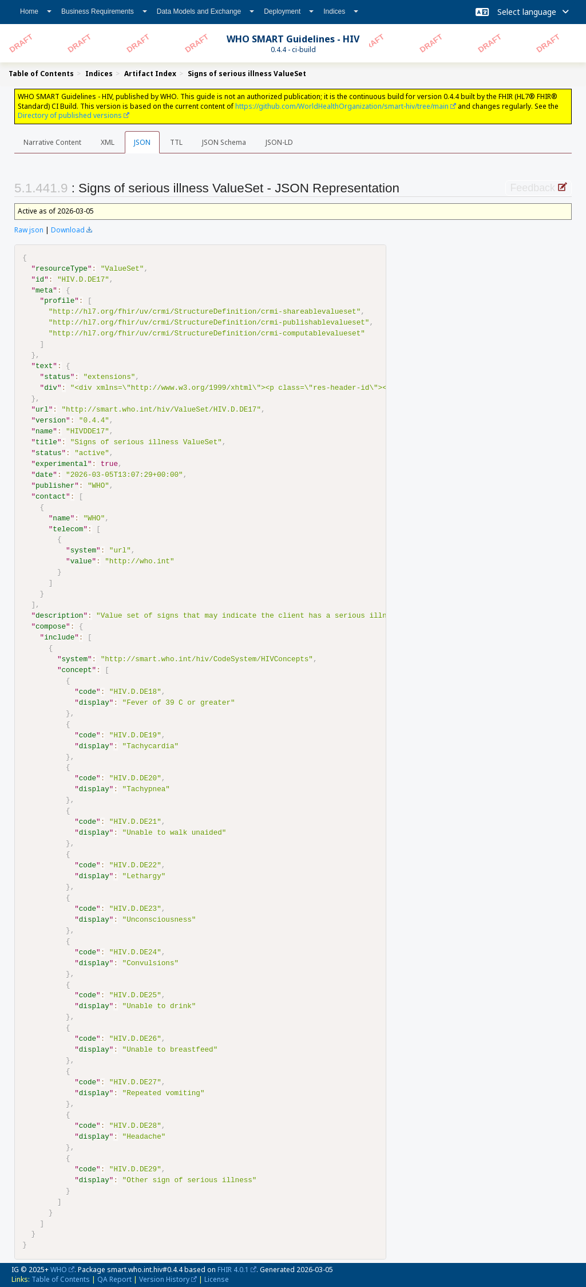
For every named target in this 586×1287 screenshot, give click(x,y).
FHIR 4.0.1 (233, 1269)
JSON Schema (224, 142)
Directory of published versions (70, 115)
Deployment (289, 11)
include (59, 638)
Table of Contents (60, 1279)
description (59, 616)
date (44, 475)
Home (36, 11)
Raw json (28, 230)
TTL (176, 142)
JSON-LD (279, 142)
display (94, 703)
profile (59, 301)
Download (68, 230)
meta (44, 291)
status (57, 377)
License (216, 1279)
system (83, 551)
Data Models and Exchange (205, 11)
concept (76, 670)
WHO (58, 1269)
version (50, 421)
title (46, 442)
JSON (142, 142)
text (44, 366)
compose (50, 627)
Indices (340, 11)
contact (50, 497)
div (50, 388)
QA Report (114, 1279)
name (44, 432)
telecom (68, 529)
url (42, 410)
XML (107, 142)
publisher (54, 486)
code (87, 692)
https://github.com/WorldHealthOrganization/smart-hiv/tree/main (342, 106)
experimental (61, 464)
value (81, 561)
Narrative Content (52, 142)
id (39, 280)
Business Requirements (104, 11)
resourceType (61, 269)
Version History (164, 1279)
